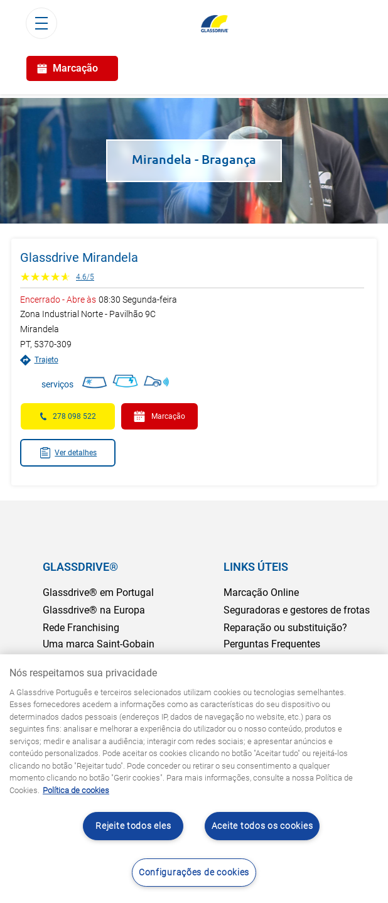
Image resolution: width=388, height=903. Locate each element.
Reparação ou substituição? (285, 628)
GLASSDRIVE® (80, 566)
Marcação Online (261, 592)
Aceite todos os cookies (262, 826)
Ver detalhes (68, 452)
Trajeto (39, 360)
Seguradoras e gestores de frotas (297, 610)
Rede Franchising (81, 628)
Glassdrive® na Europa (94, 610)
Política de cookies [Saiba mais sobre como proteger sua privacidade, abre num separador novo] (76, 790)
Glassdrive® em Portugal (98, 592)
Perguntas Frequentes (272, 644)
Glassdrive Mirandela (79, 257)
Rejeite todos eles (133, 826)
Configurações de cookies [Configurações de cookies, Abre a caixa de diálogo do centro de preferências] (194, 872)
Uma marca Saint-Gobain (98, 644)
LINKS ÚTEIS (256, 566)
